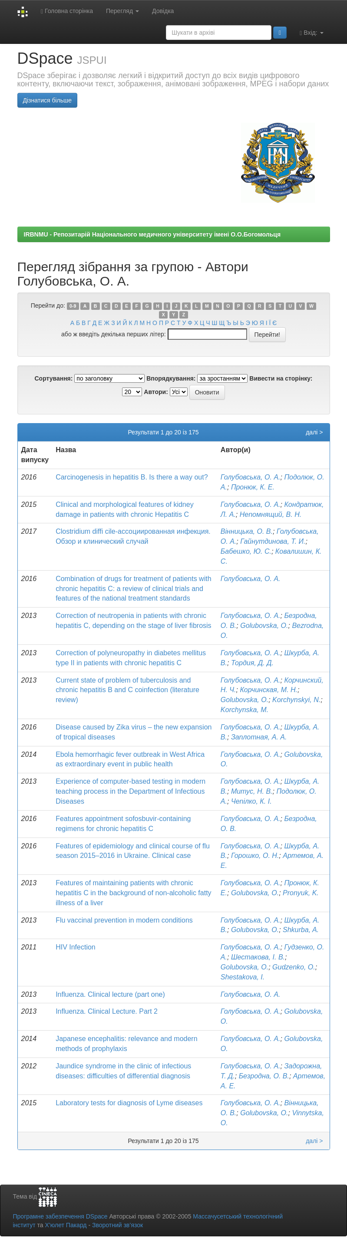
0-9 (72, 306)
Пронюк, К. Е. (252, 487)
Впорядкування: (170, 378)
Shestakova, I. (242, 977)
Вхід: (311, 32)
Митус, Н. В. (252, 791)
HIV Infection (76, 947)
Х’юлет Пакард (65, 1225)
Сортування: (53, 378)
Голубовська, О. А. (251, 477)
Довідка (163, 10)
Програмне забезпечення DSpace (60, 1216)
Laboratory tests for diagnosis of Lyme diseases (129, 1103)
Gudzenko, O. (293, 967)
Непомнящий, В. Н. (270, 514)
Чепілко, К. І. (251, 801)
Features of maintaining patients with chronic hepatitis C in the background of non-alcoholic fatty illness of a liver (133, 893)
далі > (314, 432)
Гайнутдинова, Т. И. (272, 541)
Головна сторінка (67, 11)
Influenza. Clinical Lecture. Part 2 (107, 1011)
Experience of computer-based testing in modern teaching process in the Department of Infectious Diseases (130, 791)
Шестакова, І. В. (258, 957)
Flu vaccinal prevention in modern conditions (124, 920)
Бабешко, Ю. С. (246, 551)
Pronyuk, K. (301, 893)
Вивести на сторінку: (280, 378)
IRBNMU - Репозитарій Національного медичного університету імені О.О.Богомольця (152, 234)
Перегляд (122, 10)
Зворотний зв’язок (117, 1225)
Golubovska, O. (264, 625)
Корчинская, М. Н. (268, 689)
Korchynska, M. (244, 709)
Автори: (156, 391)
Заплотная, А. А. (259, 737)
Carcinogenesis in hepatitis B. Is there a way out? (132, 477)
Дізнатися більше (47, 100)
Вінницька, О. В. (247, 531)
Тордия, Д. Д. (252, 663)
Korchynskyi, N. (296, 699)
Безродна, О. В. (264, 1076)
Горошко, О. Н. (255, 855)
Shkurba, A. (301, 929)
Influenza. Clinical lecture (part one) (110, 994)
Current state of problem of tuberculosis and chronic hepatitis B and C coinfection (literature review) (127, 690)
